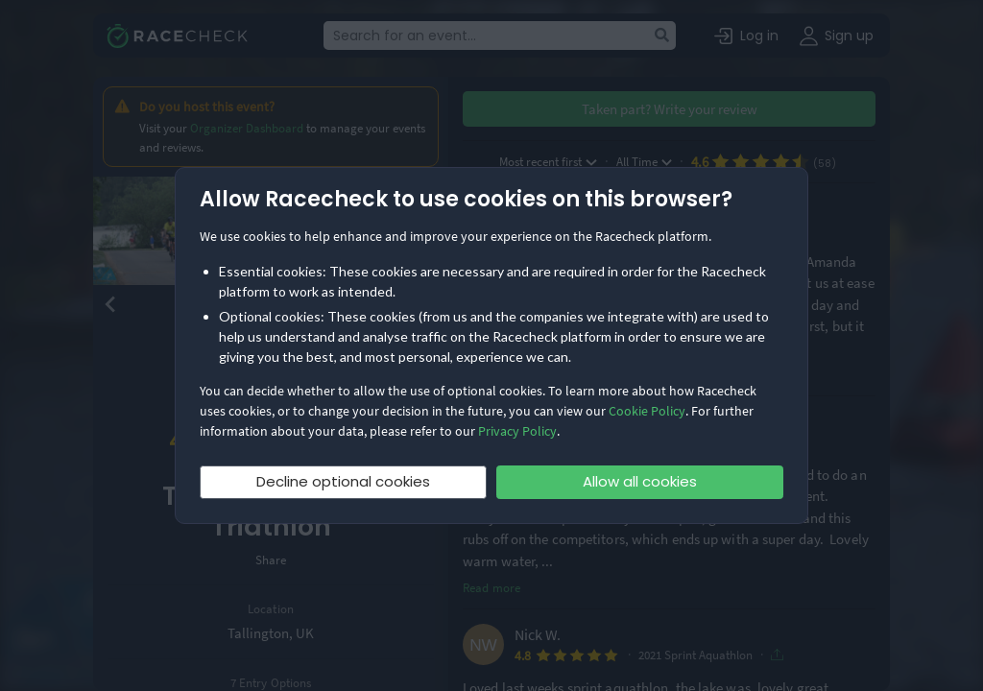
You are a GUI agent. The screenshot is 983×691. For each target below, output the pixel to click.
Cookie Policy (647, 410)
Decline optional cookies (343, 481)
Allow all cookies (640, 481)
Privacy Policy (517, 431)
